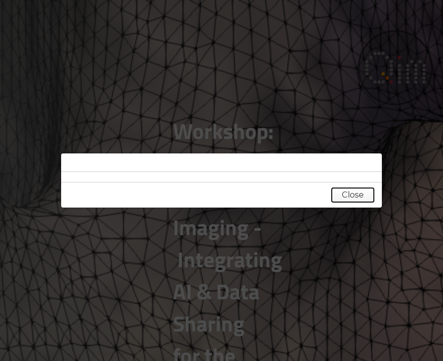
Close (353, 195)
